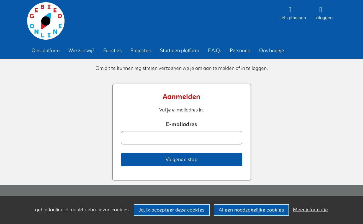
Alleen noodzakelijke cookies (251, 210)
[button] (45, 51)
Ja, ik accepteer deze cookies (171, 210)
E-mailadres (181, 124)
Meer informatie (310, 210)
